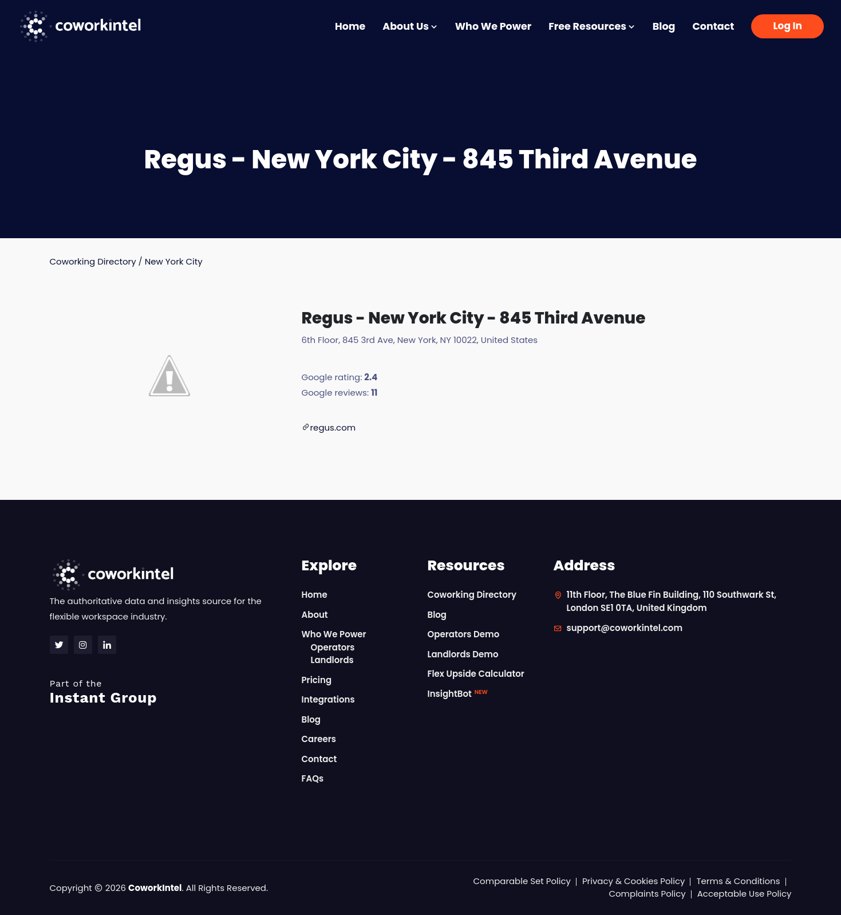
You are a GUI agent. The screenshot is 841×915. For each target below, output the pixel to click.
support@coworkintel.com (625, 628)
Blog (664, 26)
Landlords (332, 660)
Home (350, 26)
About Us (409, 26)
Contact (713, 26)
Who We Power (493, 26)
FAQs (313, 778)
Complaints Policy (647, 894)
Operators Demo (464, 634)
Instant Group (169, 692)
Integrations (328, 699)
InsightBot (458, 694)
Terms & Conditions (738, 881)
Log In (787, 26)
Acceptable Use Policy (744, 894)
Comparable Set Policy (522, 881)
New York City (174, 261)
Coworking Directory (93, 261)
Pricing (317, 680)
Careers (319, 739)
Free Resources (591, 26)
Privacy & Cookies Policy (633, 881)
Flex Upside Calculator (476, 674)
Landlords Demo (463, 654)
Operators (333, 647)
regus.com (333, 427)
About (315, 615)
